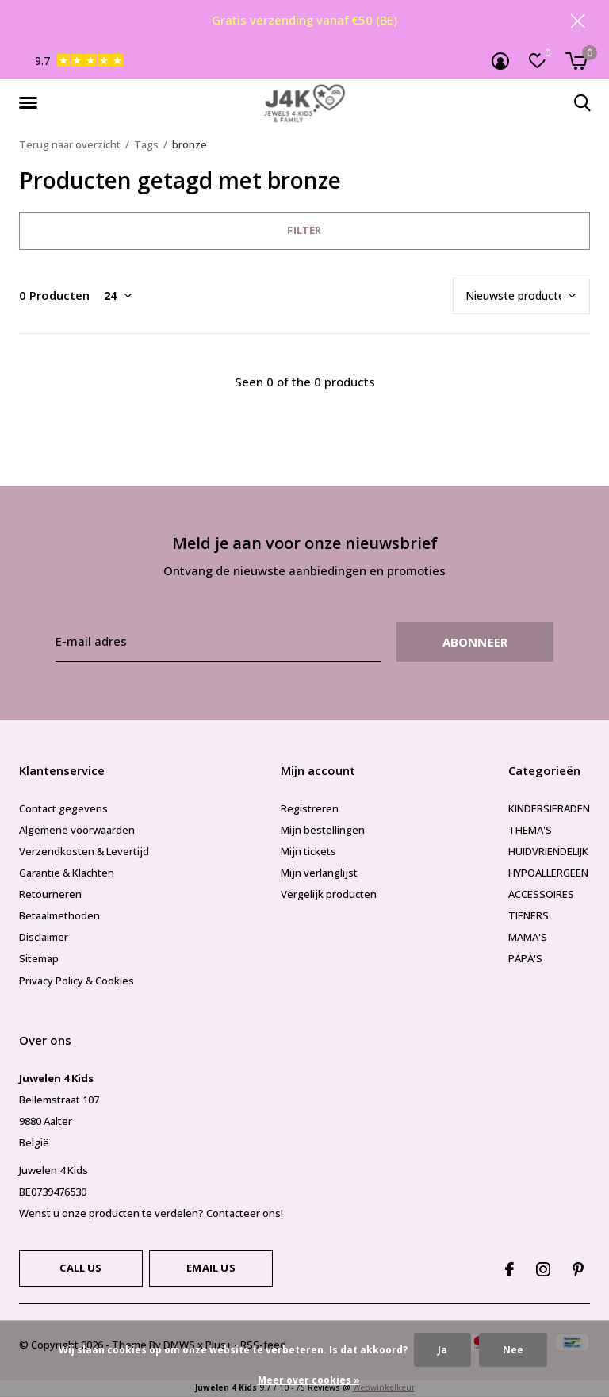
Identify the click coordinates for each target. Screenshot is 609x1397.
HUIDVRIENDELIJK (548, 852)
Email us (210, 1268)
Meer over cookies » (309, 1380)
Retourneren (50, 895)
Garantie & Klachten (66, 873)
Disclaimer (43, 938)
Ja (442, 1350)
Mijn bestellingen (323, 830)
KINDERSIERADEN (549, 808)
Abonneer (475, 643)
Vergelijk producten (329, 895)
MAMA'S (527, 938)
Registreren (310, 808)
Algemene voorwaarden (77, 830)
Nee (513, 1350)
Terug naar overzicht (70, 145)
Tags (146, 145)
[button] (31, 104)
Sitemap (39, 959)
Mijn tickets (308, 852)
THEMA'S (530, 830)
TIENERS (528, 916)
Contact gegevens (63, 808)
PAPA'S (525, 959)
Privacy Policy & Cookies (76, 980)
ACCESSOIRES (541, 895)
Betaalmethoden (59, 916)
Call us (80, 1268)
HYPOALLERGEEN (548, 873)
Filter (304, 231)
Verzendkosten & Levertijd (84, 852)
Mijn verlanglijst (319, 873)
